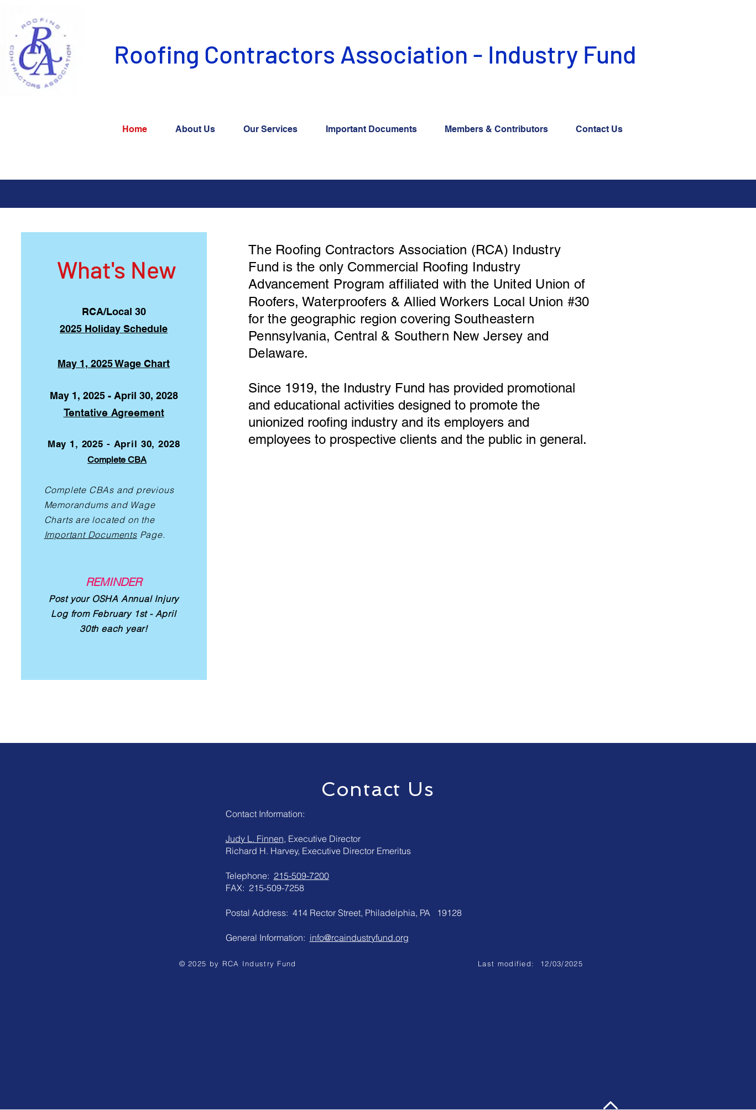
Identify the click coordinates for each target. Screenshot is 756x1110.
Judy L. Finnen (255, 838)
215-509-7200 (301, 875)
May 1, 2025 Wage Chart (114, 363)
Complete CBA (117, 459)
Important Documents (90, 534)
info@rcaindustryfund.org (359, 937)
